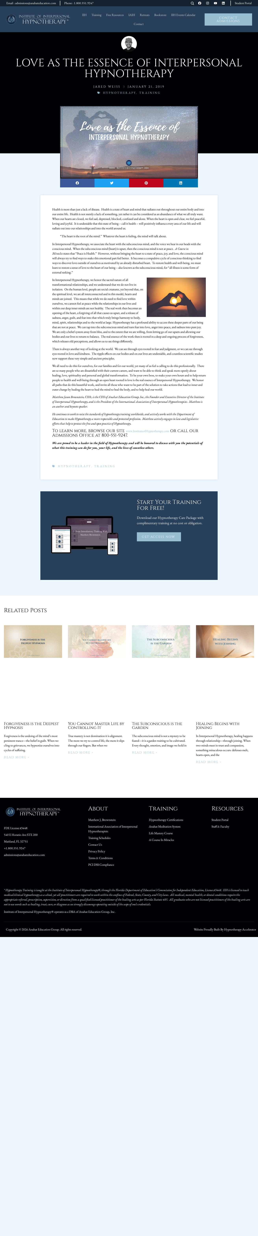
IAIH (131, 15)
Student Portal (243, 3)
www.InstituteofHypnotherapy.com (147, 431)
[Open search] (192, 3)
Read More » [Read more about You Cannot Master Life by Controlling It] (80, 752)
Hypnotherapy (119, 92)
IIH (84, 15)
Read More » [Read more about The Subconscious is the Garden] (144, 752)
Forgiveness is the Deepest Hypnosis (31, 725)
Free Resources (115, 15)
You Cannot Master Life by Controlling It (96, 725)
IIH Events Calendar (183, 15)
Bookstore (160, 15)
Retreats (144, 15)
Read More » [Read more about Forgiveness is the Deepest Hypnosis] (16, 757)
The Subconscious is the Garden (157, 725)
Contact (139, 24)
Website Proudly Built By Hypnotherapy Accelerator (225, 929)
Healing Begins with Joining (217, 725)
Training (96, 15)
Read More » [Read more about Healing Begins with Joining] (208, 762)
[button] (77, 183)
